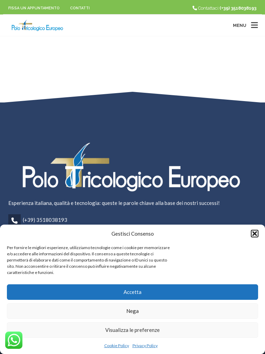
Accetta (132, 292)
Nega (132, 311)
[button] (254, 233)
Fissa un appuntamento (34, 8)
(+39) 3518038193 (45, 220)
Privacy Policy (145, 345)
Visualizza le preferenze (132, 330)
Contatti (80, 8)
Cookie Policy (116, 345)
